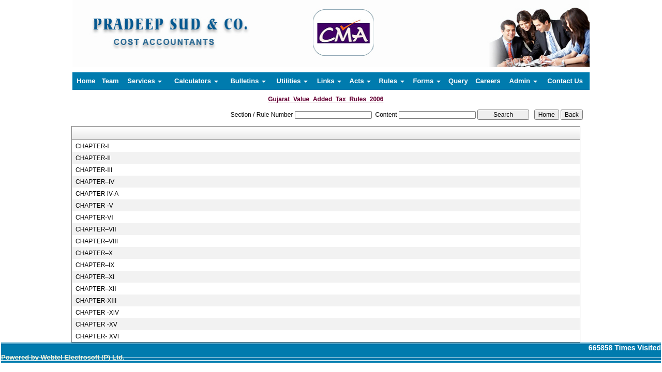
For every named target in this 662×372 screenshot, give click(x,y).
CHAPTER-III (94, 170)
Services (144, 81)
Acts (360, 81)
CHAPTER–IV (95, 181)
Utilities (292, 81)
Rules (391, 81)
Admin (523, 81)
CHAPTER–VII (96, 229)
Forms (426, 81)
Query (458, 81)
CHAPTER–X (94, 253)
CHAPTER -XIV (97, 312)
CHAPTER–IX (95, 265)
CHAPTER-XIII (96, 300)
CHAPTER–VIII (97, 241)
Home (86, 81)
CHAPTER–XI (95, 277)
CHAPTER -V (94, 205)
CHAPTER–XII (96, 288)
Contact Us (565, 81)
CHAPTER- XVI (97, 336)
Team (110, 81)
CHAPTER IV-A (97, 193)
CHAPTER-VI (94, 217)
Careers (487, 81)
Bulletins (248, 81)
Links (329, 81)
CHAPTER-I (92, 146)
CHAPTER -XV (96, 324)
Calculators (196, 81)
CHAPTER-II (93, 158)
